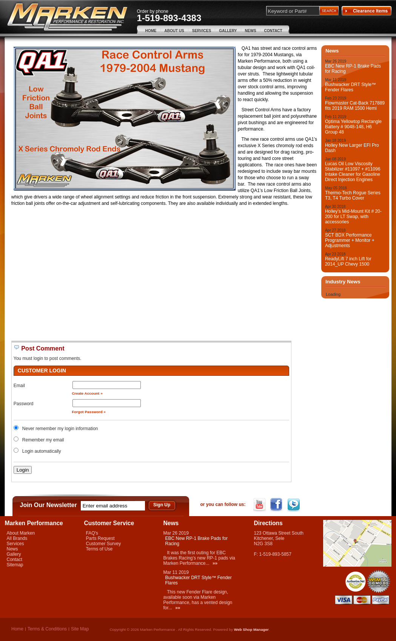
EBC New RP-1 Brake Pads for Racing (353, 68)
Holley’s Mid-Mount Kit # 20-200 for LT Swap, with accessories (353, 216)
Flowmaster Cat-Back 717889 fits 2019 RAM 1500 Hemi (355, 105)
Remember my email (43, 440)
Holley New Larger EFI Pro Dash (352, 148)
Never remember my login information (60, 428)
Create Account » (87, 393)
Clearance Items (366, 11)
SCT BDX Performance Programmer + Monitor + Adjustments (349, 240)
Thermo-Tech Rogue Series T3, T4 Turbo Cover (353, 195)
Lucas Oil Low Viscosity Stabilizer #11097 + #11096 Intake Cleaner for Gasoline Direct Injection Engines (352, 171)
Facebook (277, 505)
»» (215, 563)
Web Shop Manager (251, 629)
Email (19, 385)
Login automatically (42, 451)
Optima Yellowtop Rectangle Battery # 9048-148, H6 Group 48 (353, 127)
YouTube (260, 505)
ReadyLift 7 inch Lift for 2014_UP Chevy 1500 (348, 261)
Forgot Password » (89, 412)
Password (24, 403)
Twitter (294, 505)
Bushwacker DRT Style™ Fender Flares (350, 87)
